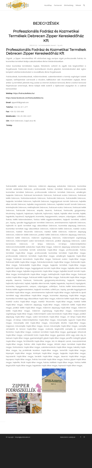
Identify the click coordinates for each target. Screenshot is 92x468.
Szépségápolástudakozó (22, 437)
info (61, 45)
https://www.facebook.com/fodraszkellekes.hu (24, 98)
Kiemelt (53, 45)
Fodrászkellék (45, 45)
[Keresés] (84, 5)
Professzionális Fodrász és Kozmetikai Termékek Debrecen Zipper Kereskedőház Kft (46, 36)
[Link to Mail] (84, 437)
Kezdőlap (48, 5)
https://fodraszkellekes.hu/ (24, 93)
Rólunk (78, 5)
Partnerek (58, 5)
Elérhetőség (68, 5)
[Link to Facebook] (80, 437)
